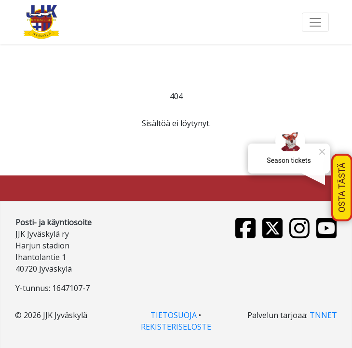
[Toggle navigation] (315, 22)
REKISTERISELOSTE (176, 326)
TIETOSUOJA (173, 315)
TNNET (323, 315)
